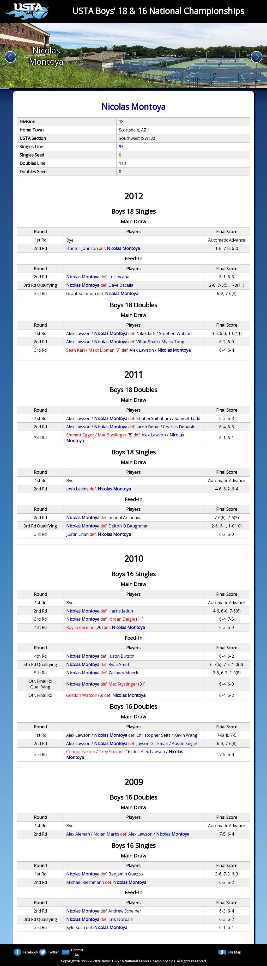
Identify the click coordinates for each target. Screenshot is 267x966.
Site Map (229, 952)
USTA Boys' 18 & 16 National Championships (158, 10)
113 (122, 163)
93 (121, 146)
